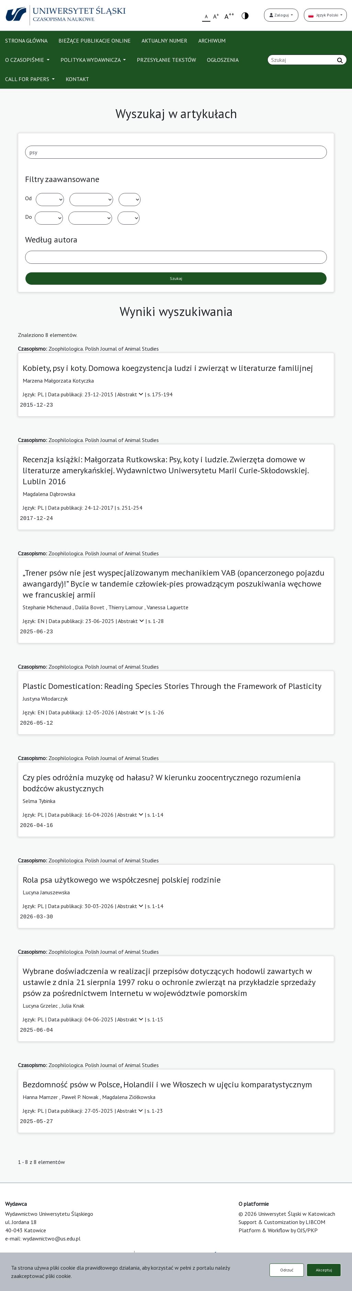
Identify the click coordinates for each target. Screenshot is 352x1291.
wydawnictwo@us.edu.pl (51, 1238)
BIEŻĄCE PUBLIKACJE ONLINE (94, 40)
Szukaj (176, 278)
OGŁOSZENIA (223, 59)
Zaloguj (280, 15)
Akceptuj (324, 1269)
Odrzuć (286, 1269)
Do (28, 216)
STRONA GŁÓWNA (26, 40)
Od (28, 198)
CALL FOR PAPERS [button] (28, 79)
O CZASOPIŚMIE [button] (25, 59)
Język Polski (323, 15)
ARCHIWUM (212, 40)
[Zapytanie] (307, 60)
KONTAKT (77, 79)
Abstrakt (131, 394)
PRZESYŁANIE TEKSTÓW (166, 59)
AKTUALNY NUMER (164, 40)
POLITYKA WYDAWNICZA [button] (91, 59)
